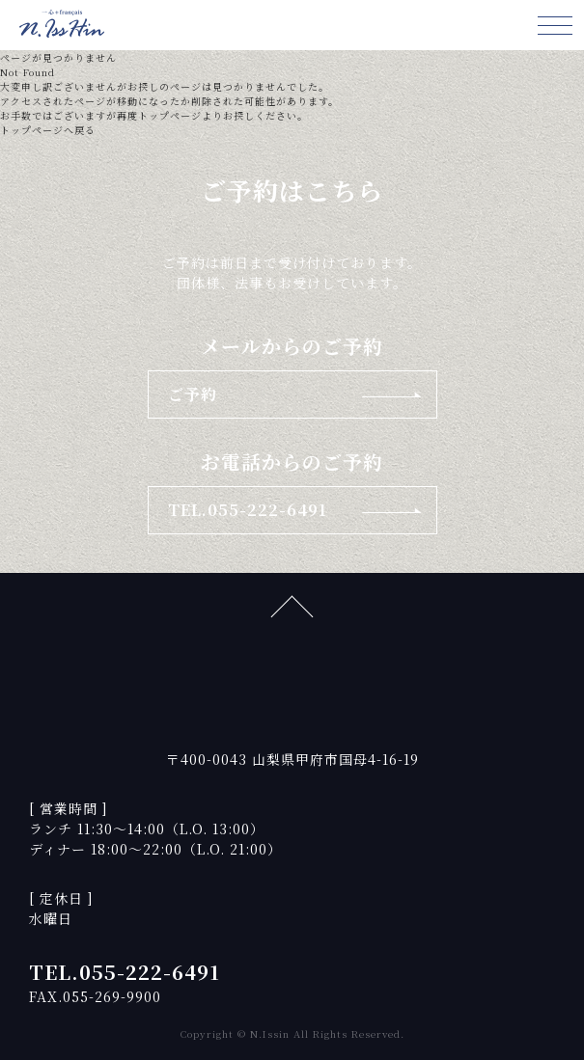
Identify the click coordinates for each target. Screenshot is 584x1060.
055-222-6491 (149, 972)
